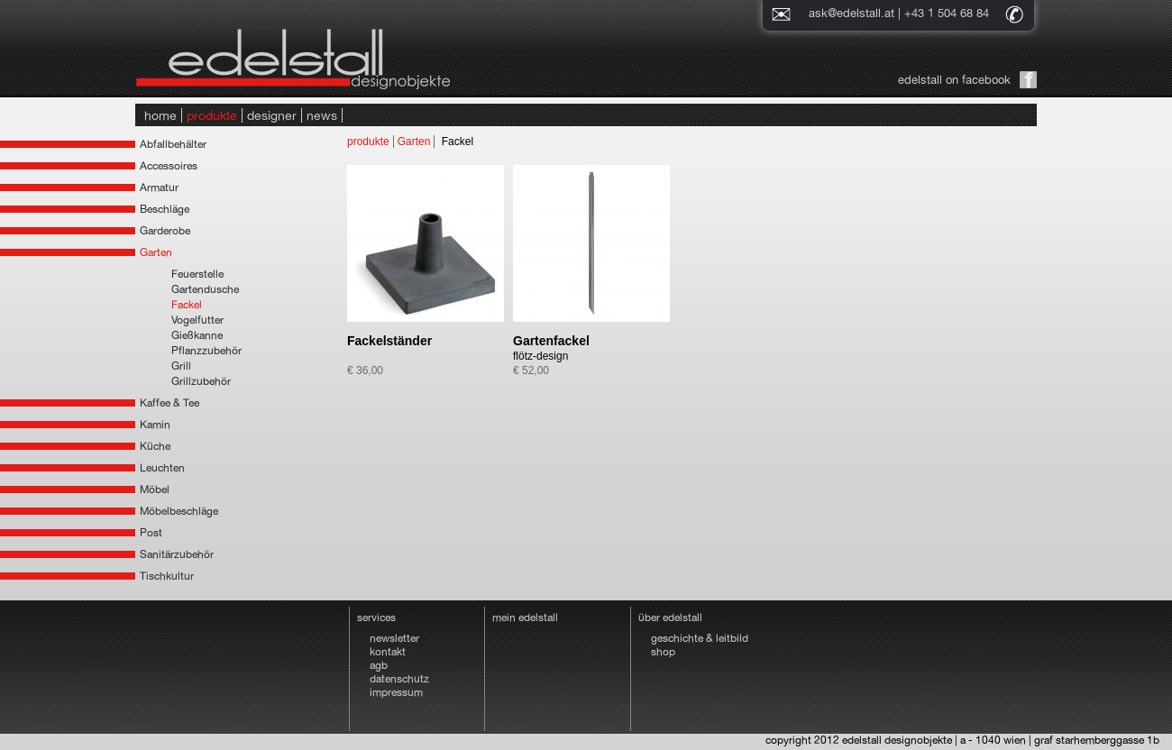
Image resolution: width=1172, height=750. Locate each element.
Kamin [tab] (155, 424)
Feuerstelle (197, 274)
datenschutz (399, 678)
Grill (181, 366)
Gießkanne (197, 335)
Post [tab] (151, 532)
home (160, 115)
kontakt (388, 651)
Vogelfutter (197, 320)
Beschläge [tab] (164, 209)
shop (663, 651)
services (376, 617)
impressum (396, 692)
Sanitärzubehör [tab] (177, 554)
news (322, 115)
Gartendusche (205, 289)
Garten (414, 141)
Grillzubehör (201, 381)
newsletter (394, 638)
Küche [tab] (155, 446)
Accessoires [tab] (168, 166)
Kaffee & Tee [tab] (169, 403)
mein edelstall (525, 617)
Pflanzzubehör (206, 350)
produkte (212, 115)
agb (379, 665)
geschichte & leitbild (699, 638)
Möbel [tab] (154, 489)
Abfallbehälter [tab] (173, 144)
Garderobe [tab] (165, 230)
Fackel (186, 304)
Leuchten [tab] (162, 468)
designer (272, 115)
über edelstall (670, 617)
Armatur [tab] (159, 187)
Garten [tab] (156, 252)
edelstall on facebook (954, 80)
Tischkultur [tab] (167, 576)
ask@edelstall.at (851, 13)
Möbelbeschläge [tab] (179, 511)
